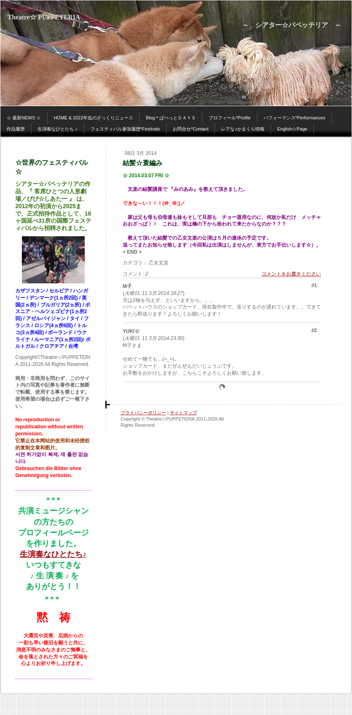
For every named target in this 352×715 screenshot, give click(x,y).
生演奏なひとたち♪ (53, 554)
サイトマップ (183, 412)
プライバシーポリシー (143, 412)
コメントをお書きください (291, 274)
